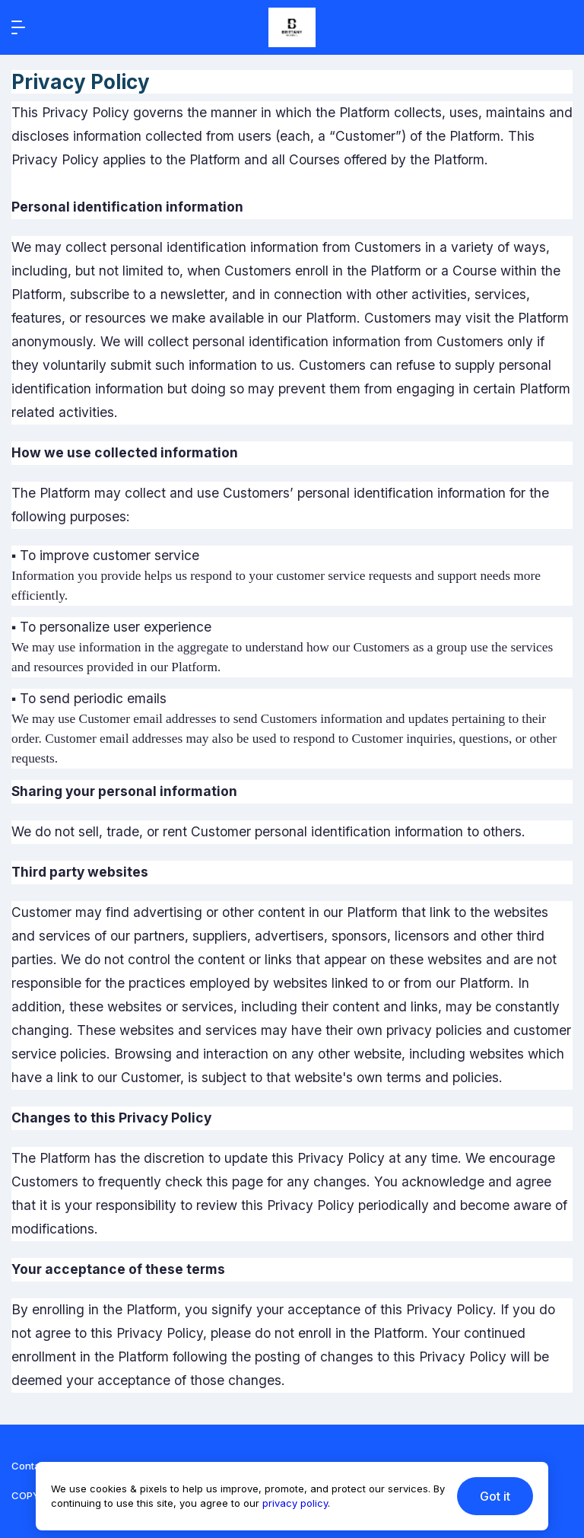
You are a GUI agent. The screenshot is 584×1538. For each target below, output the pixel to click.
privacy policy (295, 1503)
